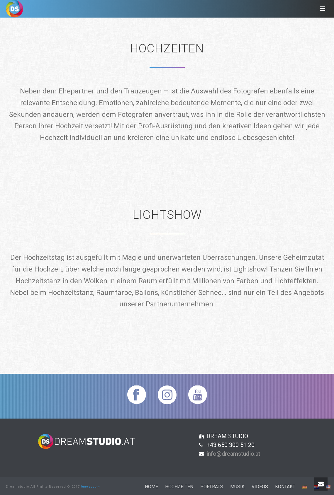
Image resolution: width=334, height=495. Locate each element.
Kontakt (285, 486)
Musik (237, 486)
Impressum (90, 487)
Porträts (211, 486)
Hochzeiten (179, 486)
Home (151, 486)
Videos (260, 486)
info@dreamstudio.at (233, 453)
